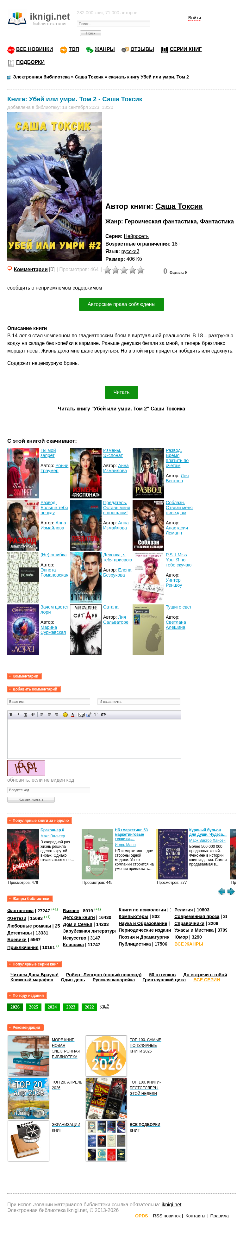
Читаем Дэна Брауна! (34, 974)
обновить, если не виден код (40, 780)
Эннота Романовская (54, 572)
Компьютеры (133, 916)
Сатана (111, 606)
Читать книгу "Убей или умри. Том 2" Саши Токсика (121, 408)
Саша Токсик (178, 206)
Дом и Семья (77, 924)
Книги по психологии (142, 909)
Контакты (195, 1215)
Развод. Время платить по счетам (177, 458)
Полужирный (11, 715)
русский (130, 251)
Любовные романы (29, 925)
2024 (52, 1006)
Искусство (74, 937)
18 (175, 244)
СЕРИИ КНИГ (186, 49)
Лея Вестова (177, 478)
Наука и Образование (143, 923)
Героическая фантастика (161, 221)
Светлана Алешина (176, 625)
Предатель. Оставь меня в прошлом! (116, 507)
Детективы (19, 932)
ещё (104, 1006)
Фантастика (217, 221)
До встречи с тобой (205, 974)
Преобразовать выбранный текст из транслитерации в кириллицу (96, 715)
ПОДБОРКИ (30, 62)
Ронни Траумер (54, 468)
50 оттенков (162, 974)
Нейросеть (136, 236)
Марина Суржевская (53, 630)
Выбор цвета (72, 715)
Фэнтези (16, 918)
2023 (70, 1006)
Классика (73, 944)
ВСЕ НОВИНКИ (34, 49)
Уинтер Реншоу (174, 583)
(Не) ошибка (53, 554)
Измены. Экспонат (113, 453)
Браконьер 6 (52, 830)
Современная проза (196, 916)
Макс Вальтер (52, 836)
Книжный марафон (31, 979)
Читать (122, 392)
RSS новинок (166, 1215)
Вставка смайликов (65, 715)
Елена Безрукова (117, 572)
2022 (89, 1006)
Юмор (181, 937)
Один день (73, 979)
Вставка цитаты (88, 715)
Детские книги (79, 917)
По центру (49, 715)
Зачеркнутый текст (33, 715)
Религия (183, 909)
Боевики (17, 939)
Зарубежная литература (90, 931)
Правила (219, 1215)
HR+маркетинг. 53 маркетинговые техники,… (131, 834)
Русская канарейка (114, 979)
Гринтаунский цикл (164, 979)
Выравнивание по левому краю (42, 715)
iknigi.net (171, 1204)
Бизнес (71, 910)
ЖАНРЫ (105, 49)
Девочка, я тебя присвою (117, 557)
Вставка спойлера (103, 715)
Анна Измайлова (116, 468)
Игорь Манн (125, 845)
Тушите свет (179, 606)
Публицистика (135, 944)
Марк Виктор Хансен (207, 840)
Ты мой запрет (48, 453)
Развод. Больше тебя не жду (54, 507)
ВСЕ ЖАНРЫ (188, 944)
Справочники (189, 923)
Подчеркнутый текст (25, 715)
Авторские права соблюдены (121, 304)
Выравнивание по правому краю (56, 715)
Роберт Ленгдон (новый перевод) (103, 974)
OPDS (141, 1215)
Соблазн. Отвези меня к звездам (179, 507)
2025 (33, 1006)
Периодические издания (146, 930)
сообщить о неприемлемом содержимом (54, 288)
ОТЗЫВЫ (142, 49)
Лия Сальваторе (115, 620)
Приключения (23, 947)
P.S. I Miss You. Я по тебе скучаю (179, 559)
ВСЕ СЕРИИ (206, 979)
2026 (15, 1006)
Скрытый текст (81, 715)
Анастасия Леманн (177, 530)
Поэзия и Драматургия (144, 937)
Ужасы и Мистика (194, 930)
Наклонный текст (18, 715)
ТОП (74, 49)
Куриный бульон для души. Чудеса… (208, 832)
